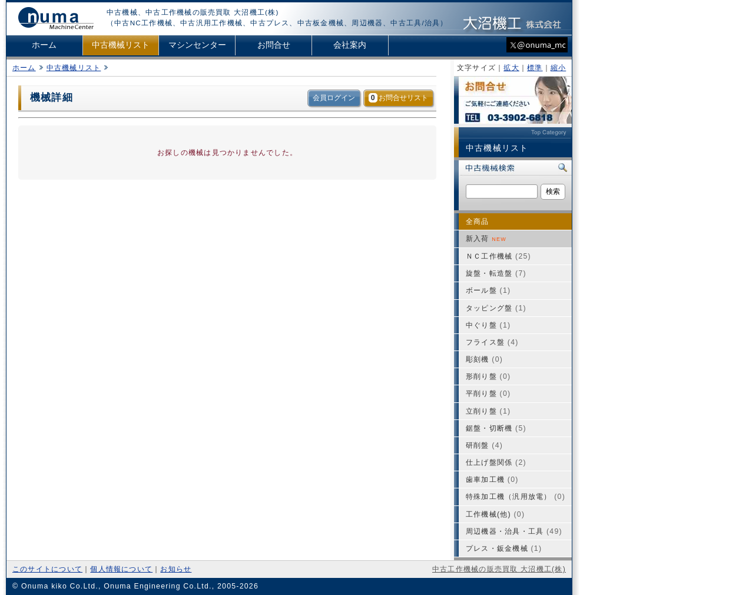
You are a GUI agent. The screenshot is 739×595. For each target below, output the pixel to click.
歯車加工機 (492, 479)
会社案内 (349, 45)
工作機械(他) (495, 514)
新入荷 (486, 238)
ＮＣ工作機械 (498, 256)
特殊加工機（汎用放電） (515, 496)
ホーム (44, 45)
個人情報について (121, 569)
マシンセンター (197, 45)
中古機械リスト (121, 45)
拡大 (511, 68)
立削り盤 (488, 411)
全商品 (477, 221)
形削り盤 (488, 376)
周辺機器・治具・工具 (514, 531)
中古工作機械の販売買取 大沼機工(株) (499, 569)
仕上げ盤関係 (496, 462)
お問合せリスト (398, 98)
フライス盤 (492, 342)
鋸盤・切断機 (496, 428)
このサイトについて (47, 569)
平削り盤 (488, 393)
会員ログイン (334, 98)
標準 (534, 68)
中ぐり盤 (488, 325)
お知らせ (175, 569)
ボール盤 (488, 290)
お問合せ (273, 45)
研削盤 (484, 445)
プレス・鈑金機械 (504, 548)
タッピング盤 (496, 308)
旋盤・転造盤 (496, 273)
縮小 (558, 68)
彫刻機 (484, 359)
